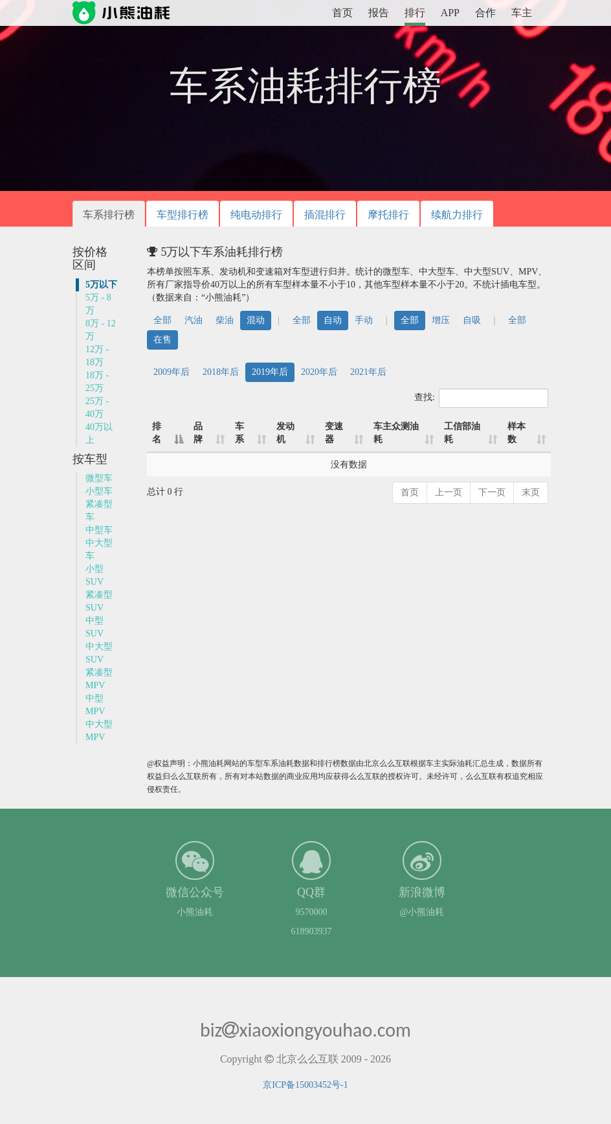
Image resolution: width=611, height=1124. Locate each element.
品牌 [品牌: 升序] (198, 433)
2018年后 (221, 372)
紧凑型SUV (99, 601)
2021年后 (368, 372)
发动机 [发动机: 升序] (285, 433)
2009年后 (171, 372)
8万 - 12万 (100, 330)
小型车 (99, 491)
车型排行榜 (182, 214)
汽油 (193, 320)
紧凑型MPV (99, 679)
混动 (256, 320)
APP (450, 12)
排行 (415, 12)
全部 (162, 320)
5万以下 (101, 284)
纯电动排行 (256, 214)
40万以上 (99, 433)
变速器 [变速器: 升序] (334, 433)
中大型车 (99, 549)
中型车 (99, 530)
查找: (481, 398)
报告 (378, 12)
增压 (441, 320)
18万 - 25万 (97, 381)
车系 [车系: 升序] (239, 433)
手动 (364, 320)
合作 (485, 12)
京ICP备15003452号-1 (305, 1085)
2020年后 (319, 372)
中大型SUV (99, 653)
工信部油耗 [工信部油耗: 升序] (462, 433)
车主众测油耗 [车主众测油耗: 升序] (396, 433)
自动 (333, 320)
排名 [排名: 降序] (156, 433)
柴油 (225, 320)
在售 (162, 339)
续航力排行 (457, 214)
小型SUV (94, 575)
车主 (521, 12)
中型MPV (95, 704)
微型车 (99, 478)
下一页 (491, 492)
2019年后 (270, 372)
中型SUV (94, 627)
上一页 (448, 492)
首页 (342, 12)
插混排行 (325, 214)
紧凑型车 (99, 510)
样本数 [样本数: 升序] (516, 433)
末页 (531, 492)
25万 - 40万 (97, 407)
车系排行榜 (109, 214)
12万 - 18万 (97, 355)
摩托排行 (388, 214)
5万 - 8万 (98, 304)
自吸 (472, 320)
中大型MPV (99, 730)
